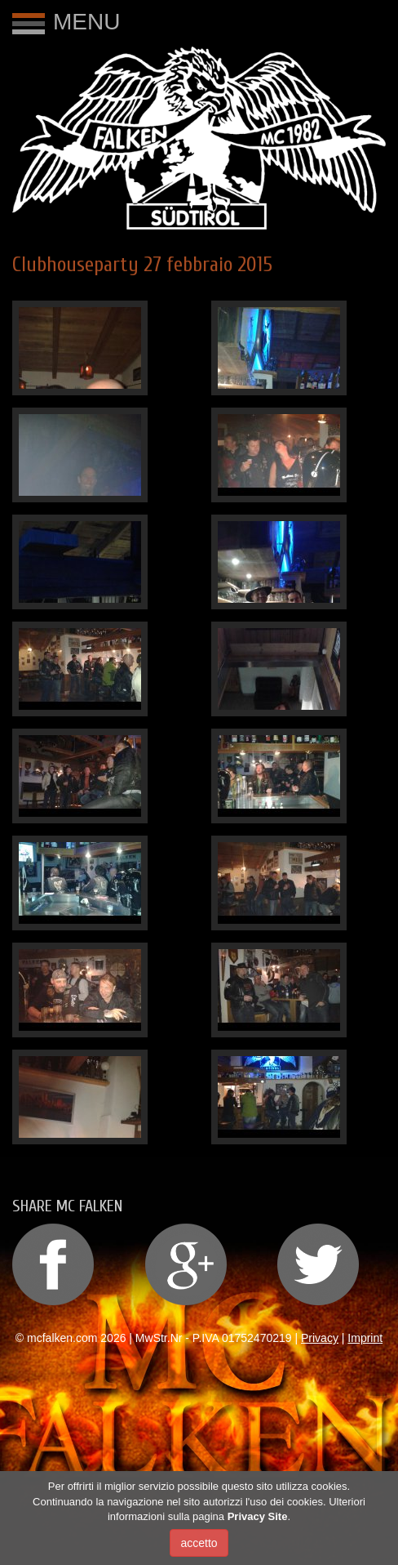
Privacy (319, 1337)
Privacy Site (258, 1516)
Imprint (365, 1337)
